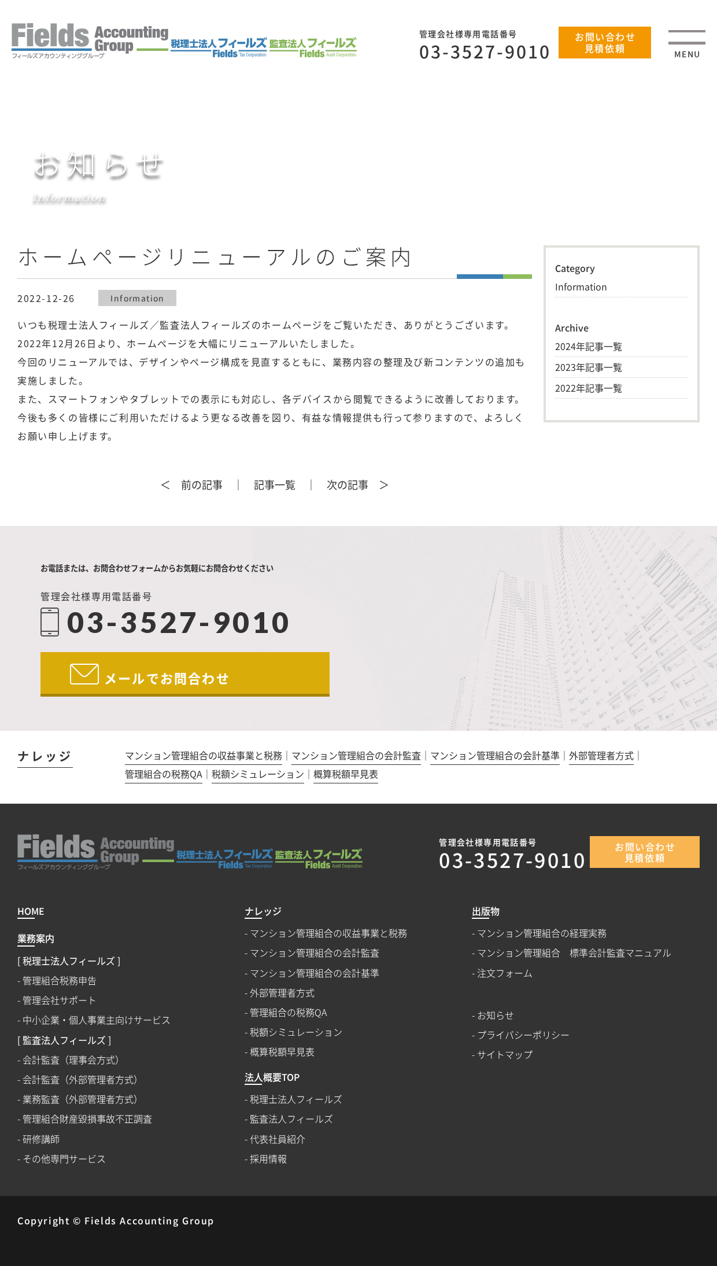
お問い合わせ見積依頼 (605, 42)
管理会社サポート (60, 1000)
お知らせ (446, 196)
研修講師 (41, 1138)
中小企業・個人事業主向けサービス (97, 1019)
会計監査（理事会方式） (73, 1059)
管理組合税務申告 (60, 980)
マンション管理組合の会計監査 (356, 756)
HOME (387, 196)
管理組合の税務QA (163, 775)
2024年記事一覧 (588, 346)
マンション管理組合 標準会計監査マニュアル (574, 952)
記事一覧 (274, 484)
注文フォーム (505, 972)
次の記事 (347, 484)
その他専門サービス (64, 1158)
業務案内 (35, 939)
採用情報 (268, 1158)
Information (137, 298)
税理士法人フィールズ (296, 1099)
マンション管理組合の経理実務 (542, 933)
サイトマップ (505, 1054)
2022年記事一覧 (588, 388)
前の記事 (202, 484)
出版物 (486, 912)
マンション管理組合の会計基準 (495, 756)
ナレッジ (45, 757)
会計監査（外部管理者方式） (83, 1079)
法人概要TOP (272, 1078)
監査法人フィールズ (291, 1118)
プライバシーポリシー (523, 1034)
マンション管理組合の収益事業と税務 (203, 756)
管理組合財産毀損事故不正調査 (87, 1118)
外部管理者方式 (601, 756)
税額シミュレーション (258, 775)
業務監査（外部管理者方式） (83, 1099)
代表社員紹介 (277, 1138)
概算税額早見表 (345, 775)
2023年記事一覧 (588, 367)
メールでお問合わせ (167, 677)
